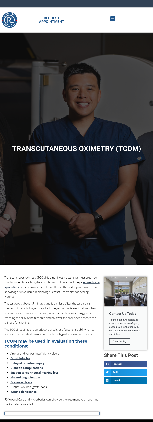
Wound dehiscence (23, 392)
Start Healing (119, 341)
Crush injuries (20, 358)
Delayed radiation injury (27, 363)
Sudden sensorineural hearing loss (34, 373)
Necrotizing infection (25, 377)
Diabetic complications (26, 368)
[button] (112, 18)
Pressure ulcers (21, 382)
